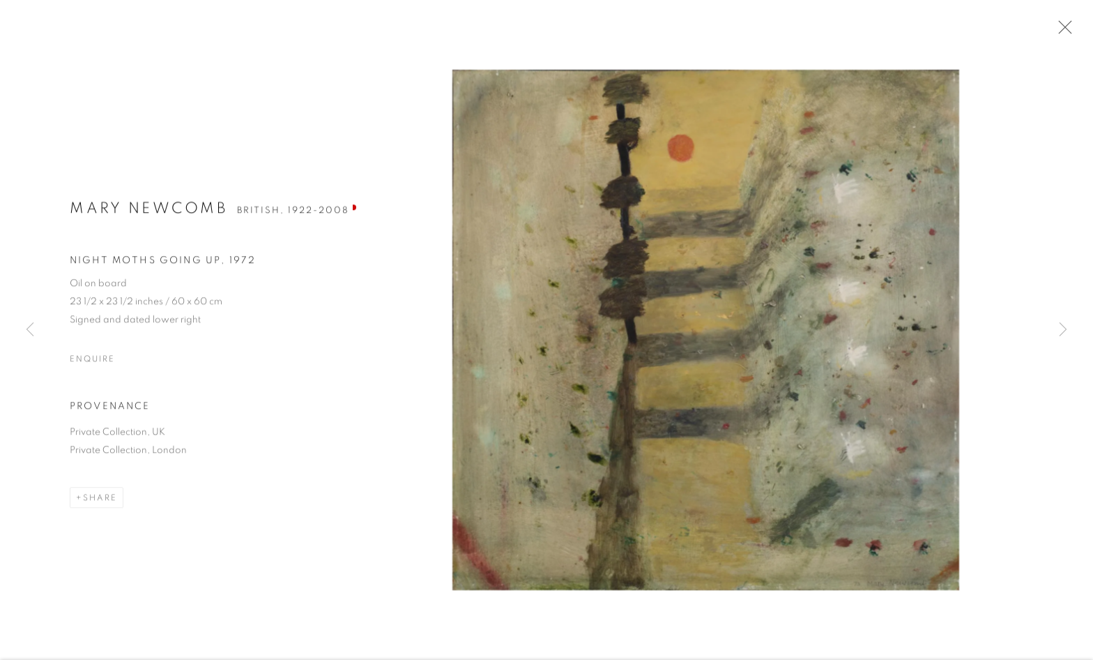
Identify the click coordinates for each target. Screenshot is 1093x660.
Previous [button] (30, 330)
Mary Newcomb (148, 213)
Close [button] (1062, 31)
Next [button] (1063, 330)
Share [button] (100, 504)
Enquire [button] (92, 364)
